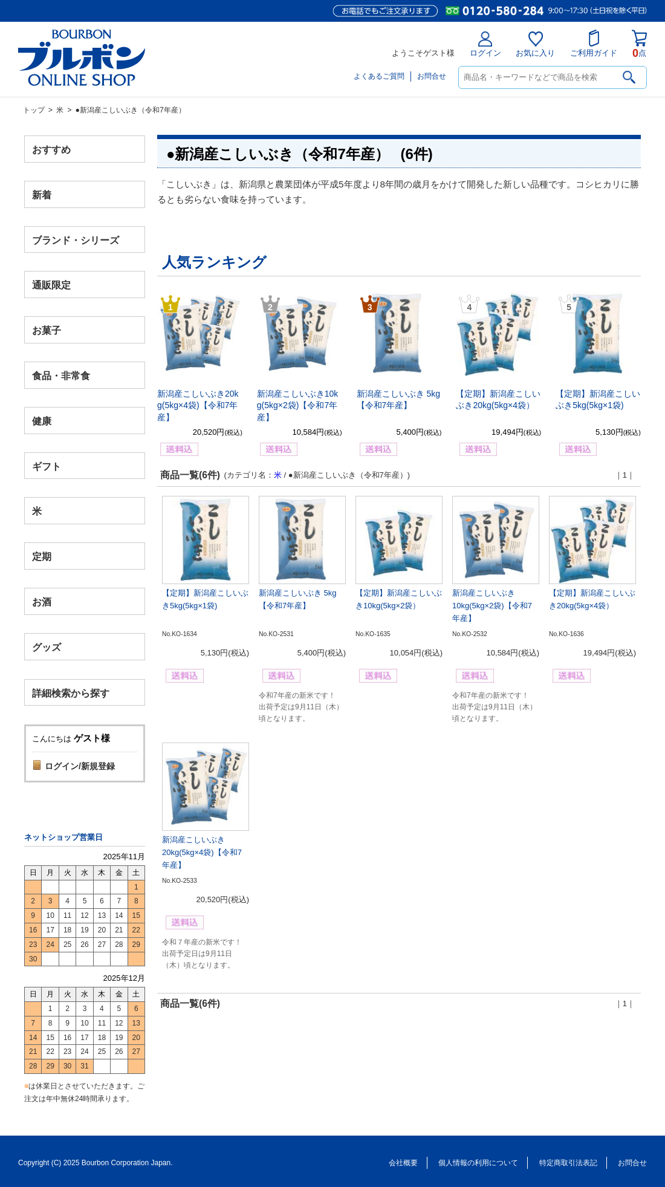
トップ (34, 110)
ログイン (485, 44)
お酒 (41, 601)
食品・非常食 (61, 376)
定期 (41, 556)
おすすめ (51, 150)
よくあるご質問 (379, 76)
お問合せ (431, 76)
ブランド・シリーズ (75, 240)
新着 (41, 194)
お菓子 (46, 330)
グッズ (46, 647)
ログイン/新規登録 (80, 766)
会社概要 (403, 1163)
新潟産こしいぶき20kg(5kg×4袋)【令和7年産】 (198, 405)
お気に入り (535, 44)
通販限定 (51, 285)
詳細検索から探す (70, 693)
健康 (41, 420)
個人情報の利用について (478, 1163)
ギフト (46, 466)
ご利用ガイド (593, 43)
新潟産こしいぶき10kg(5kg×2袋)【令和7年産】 (298, 405)
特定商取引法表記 (568, 1163)
